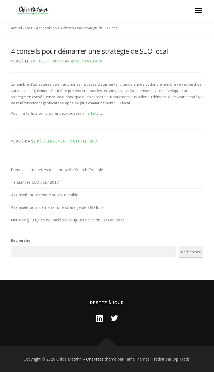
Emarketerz (92, 113)
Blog (29, 28)
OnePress (95, 359)
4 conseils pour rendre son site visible (44, 194)
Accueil (16, 28)
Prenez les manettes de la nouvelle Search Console (57, 169)
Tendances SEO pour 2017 (35, 182)
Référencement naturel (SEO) (68, 141)
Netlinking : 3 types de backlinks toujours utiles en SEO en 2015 (68, 220)
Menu (198, 10)
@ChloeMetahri (87, 61)
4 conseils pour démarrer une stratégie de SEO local (57, 207)
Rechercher (21, 240)
